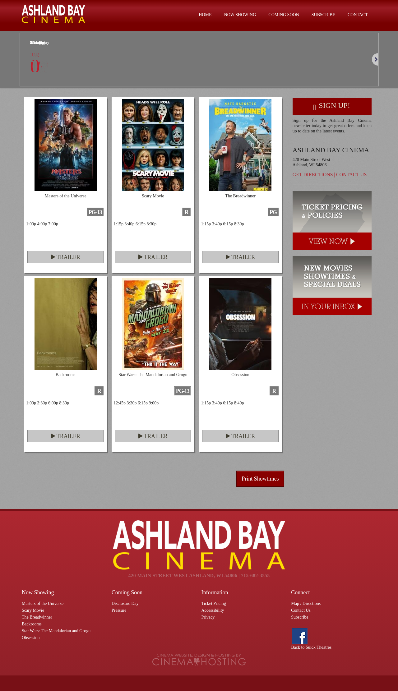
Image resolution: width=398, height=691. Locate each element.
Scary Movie (33, 610)
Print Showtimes (260, 479)
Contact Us (351, 174)
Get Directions (313, 174)
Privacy (208, 617)
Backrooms (32, 624)
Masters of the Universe (42, 603)
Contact (358, 14)
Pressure (119, 610)
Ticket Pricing (213, 603)
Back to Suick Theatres (311, 647)
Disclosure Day (125, 603)
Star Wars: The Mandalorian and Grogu (56, 631)
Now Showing (240, 14)
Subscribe (323, 14)
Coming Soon (283, 14)
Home (205, 14)
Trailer (65, 257)
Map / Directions (306, 603)
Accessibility (212, 610)
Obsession (31, 637)
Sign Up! (331, 106)
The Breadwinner (37, 617)
